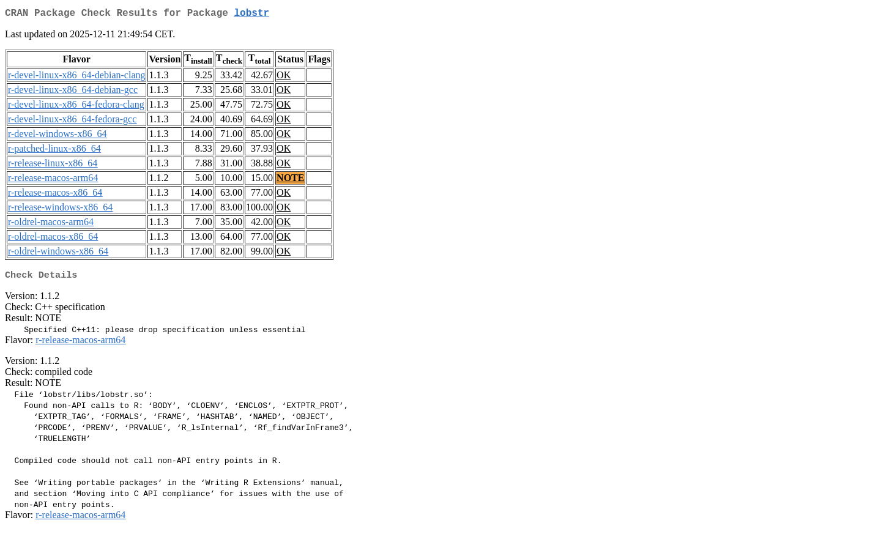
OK (284, 77)
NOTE (290, 180)
